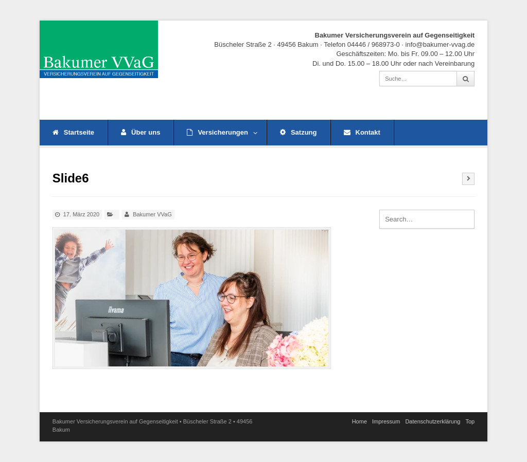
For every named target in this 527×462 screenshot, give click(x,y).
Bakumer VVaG (152, 214)
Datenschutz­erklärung (432, 421)
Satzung (298, 132)
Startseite (73, 132)
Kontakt (362, 132)
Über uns (140, 132)
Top (470, 421)
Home (359, 421)
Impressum (386, 421)
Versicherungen (222, 132)
